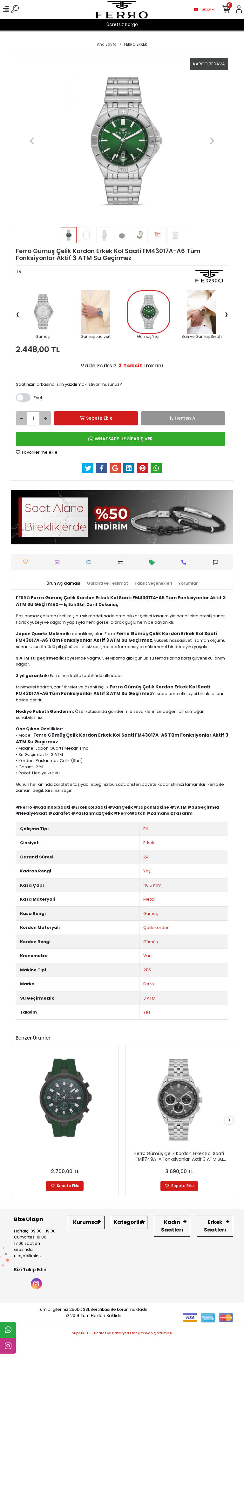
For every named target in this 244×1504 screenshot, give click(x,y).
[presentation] (17, 314)
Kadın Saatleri (172, 1225)
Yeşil (147, 871)
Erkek (148, 843)
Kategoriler (129, 1222)
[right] (229, 1120)
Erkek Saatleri (215, 1225)
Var (147, 956)
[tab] (63, 583)
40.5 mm (152, 885)
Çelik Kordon (156, 927)
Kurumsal (86, 1222)
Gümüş (150, 913)
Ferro (148, 984)
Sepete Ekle (95, 418)
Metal (149, 899)
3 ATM (149, 998)
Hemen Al (183, 418)
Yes (147, 1012)
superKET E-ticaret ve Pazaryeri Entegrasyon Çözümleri (122, 1333)
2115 (147, 970)
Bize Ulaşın (28, 1219)
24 (146, 857)
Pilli (146, 829)
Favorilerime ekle (37, 452)
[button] (32, 141)
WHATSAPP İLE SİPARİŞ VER (120, 439)
